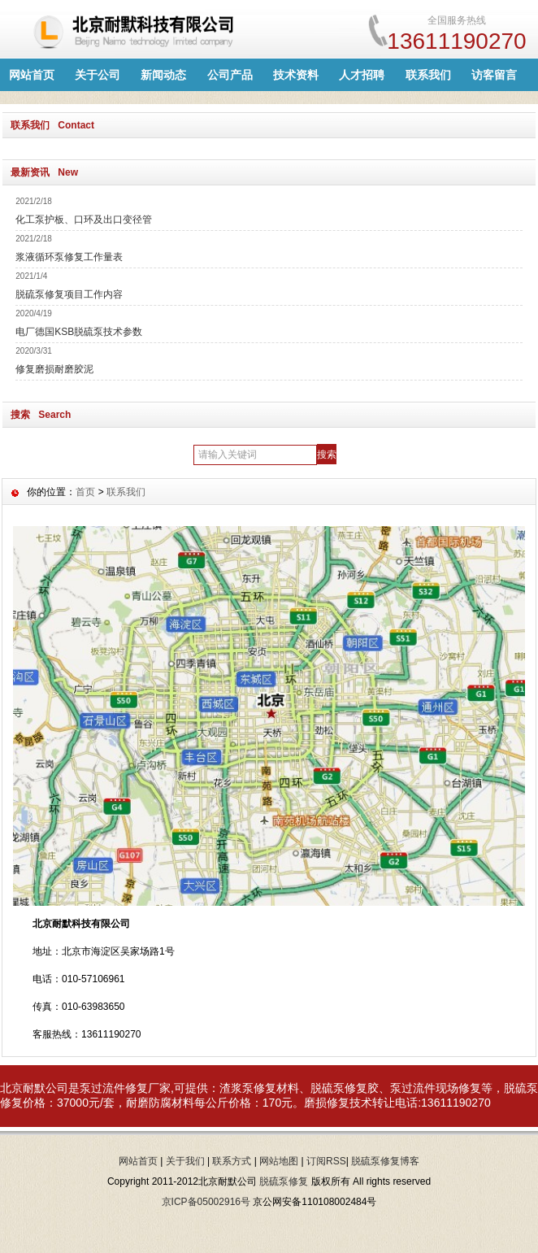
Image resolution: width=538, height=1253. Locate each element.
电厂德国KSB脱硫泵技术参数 (78, 331)
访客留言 (494, 74)
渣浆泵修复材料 (259, 1087)
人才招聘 (361, 74)
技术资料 (296, 74)
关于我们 (185, 1161)
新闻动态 (163, 74)
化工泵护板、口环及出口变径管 (83, 219)
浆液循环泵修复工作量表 (69, 257)
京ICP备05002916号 (206, 1201)
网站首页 (31, 74)
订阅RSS (326, 1161)
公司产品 (230, 74)
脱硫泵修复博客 (385, 1161)
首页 (85, 492)
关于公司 (97, 74)
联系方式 (231, 1161)
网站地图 (278, 1161)
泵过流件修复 (114, 1087)
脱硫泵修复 (283, 1181)
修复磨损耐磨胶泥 (54, 369)
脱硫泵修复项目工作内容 (69, 294)
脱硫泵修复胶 (344, 1087)
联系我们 (428, 74)
